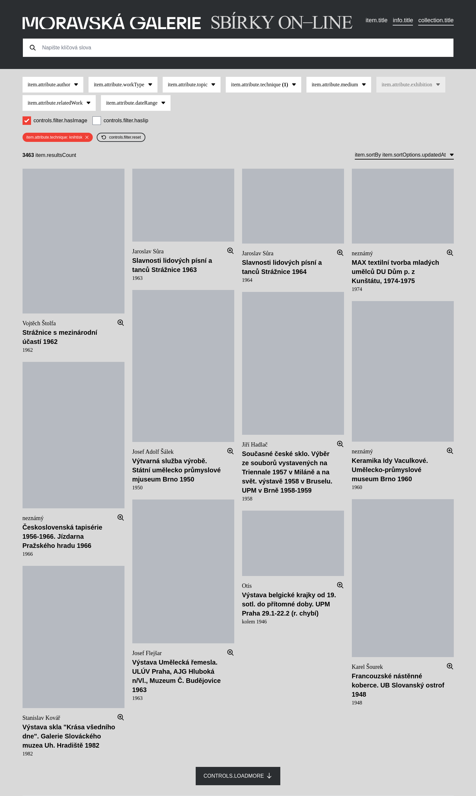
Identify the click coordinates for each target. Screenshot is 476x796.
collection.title (435, 20)
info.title (403, 20)
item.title (376, 20)
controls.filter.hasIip (126, 120)
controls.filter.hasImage (61, 120)
